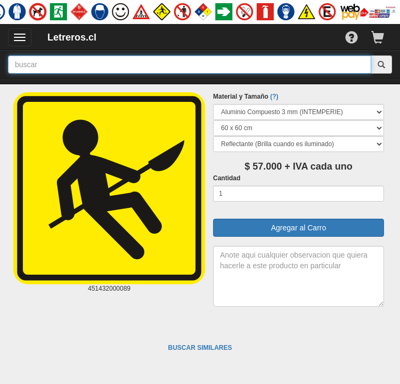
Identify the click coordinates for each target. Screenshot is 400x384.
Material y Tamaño (245, 96)
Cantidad (226, 178)
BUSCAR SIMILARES (200, 347)
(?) (274, 96)
